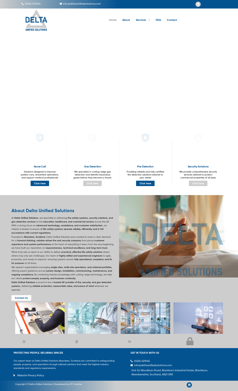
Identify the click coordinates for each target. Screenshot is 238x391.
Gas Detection (92, 166)
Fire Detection (145, 166)
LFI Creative (76, 384)
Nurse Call (40, 166)
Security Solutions (198, 166)
